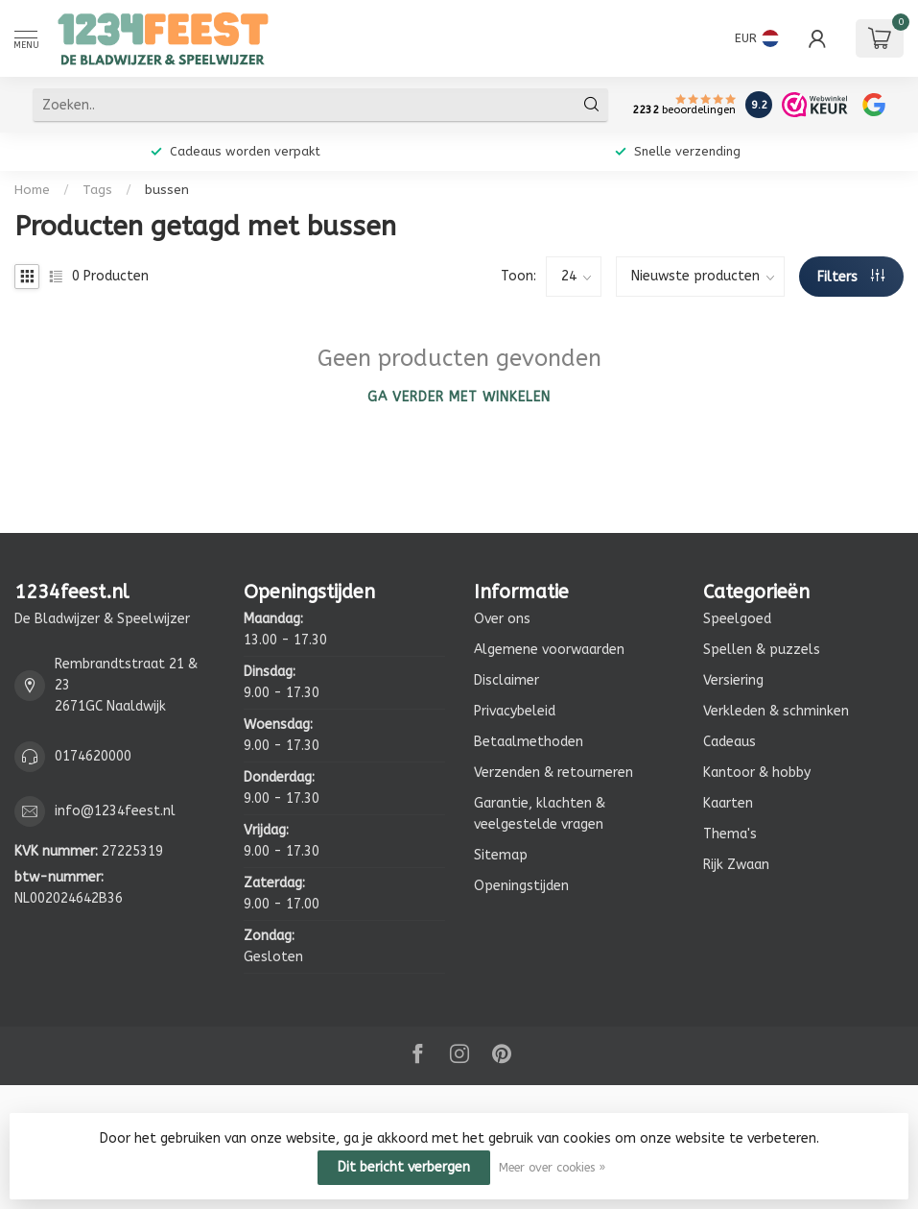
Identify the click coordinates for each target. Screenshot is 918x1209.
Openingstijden (521, 886)
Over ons (502, 619)
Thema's (730, 834)
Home (32, 189)
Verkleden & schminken (776, 711)
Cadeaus (729, 742)
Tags (97, 189)
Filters (850, 277)
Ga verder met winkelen (459, 397)
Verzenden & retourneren (553, 772)
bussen (167, 189)
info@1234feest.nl (115, 811)
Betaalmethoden (528, 742)
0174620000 (93, 756)
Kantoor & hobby (757, 772)
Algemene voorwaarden (549, 649)
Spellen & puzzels (761, 649)
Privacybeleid (514, 711)
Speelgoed (737, 619)
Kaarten (728, 803)
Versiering (733, 680)
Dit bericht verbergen (404, 1167)
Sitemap (501, 855)
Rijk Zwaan (736, 865)
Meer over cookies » (552, 1167)
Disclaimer (506, 680)
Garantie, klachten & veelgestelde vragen (539, 814)
